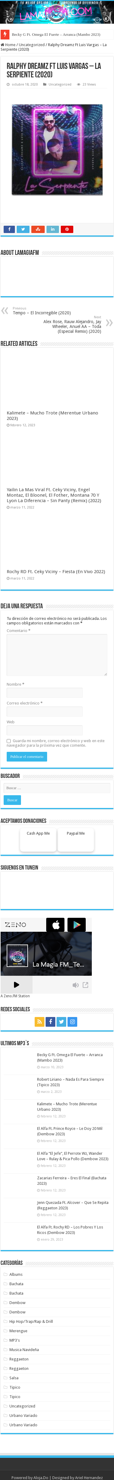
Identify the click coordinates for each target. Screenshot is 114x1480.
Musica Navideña (24, 1349)
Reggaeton (19, 1359)
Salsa (14, 1378)
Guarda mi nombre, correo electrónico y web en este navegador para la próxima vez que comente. (56, 743)
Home (8, 44)
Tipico (14, 1387)
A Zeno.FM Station (15, 996)
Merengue (18, 1331)
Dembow (17, 1302)
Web (11, 722)
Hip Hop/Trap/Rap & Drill (31, 1321)
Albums (15, 1274)
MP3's (14, 1340)
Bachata (16, 1284)
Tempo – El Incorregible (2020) (44, 310)
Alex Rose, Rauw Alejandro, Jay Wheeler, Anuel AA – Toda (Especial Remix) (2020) (70, 324)
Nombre (15, 684)
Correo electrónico (25, 703)
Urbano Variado (23, 1415)
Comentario (18, 630)
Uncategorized (32, 44)
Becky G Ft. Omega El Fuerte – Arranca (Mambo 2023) (56, 34)
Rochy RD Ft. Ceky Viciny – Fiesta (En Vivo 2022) (56, 571)
